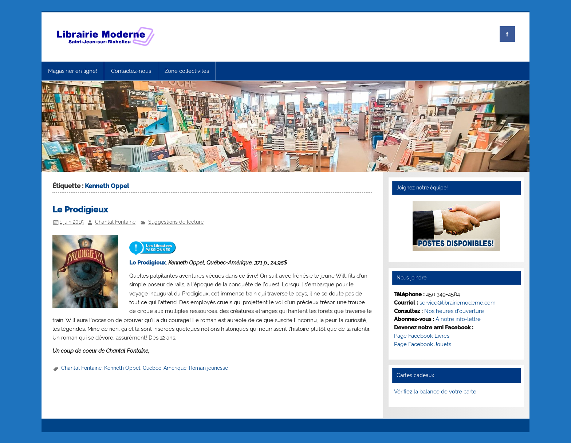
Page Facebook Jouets (422, 344)
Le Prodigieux (80, 209)
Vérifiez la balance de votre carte (435, 391)
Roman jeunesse (208, 368)
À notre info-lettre (458, 319)
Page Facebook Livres (421, 336)
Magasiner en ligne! (72, 71)
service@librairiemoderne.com (458, 302)
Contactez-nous (131, 71)
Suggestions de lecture (176, 222)
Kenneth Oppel (122, 368)
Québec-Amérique (164, 368)
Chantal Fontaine (115, 222)
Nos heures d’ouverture (454, 311)
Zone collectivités (187, 71)
